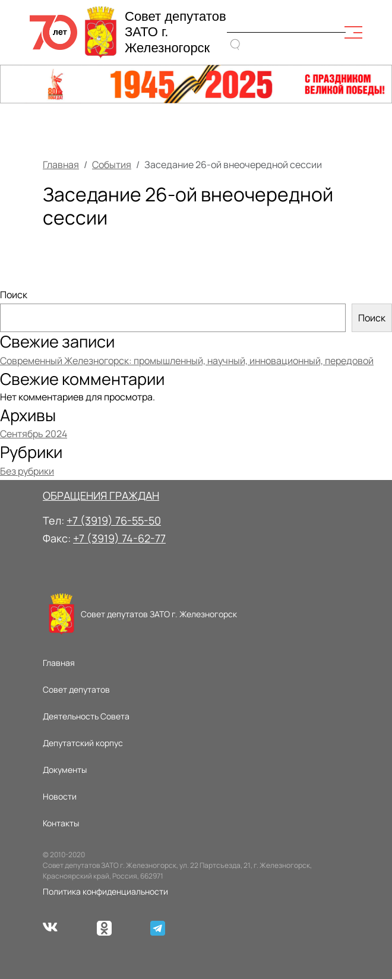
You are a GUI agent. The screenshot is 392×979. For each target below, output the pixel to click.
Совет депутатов (76, 689)
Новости (60, 796)
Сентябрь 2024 (33, 433)
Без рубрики (27, 471)
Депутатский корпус (83, 742)
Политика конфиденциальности (105, 891)
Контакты (61, 823)
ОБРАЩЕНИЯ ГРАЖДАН (101, 495)
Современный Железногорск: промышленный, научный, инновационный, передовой (187, 360)
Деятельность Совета (86, 716)
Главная (61, 164)
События (111, 164)
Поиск (13, 294)
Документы (65, 769)
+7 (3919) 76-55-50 (114, 520)
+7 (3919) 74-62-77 (119, 538)
